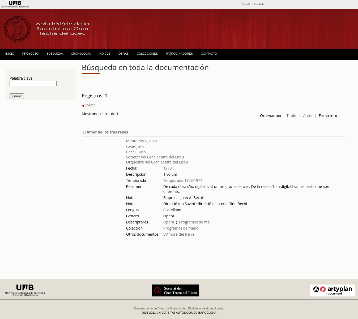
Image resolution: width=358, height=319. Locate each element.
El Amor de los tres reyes (105, 132)
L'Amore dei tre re (178, 234)
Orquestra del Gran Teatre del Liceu (157, 162)
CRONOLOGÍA (81, 53)
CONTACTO (209, 53)
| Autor (305, 115)
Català (246, 4)
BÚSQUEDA (54, 53)
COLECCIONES (147, 53)
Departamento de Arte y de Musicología (160, 308)
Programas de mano (181, 228)
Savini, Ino (135, 146)
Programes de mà (194, 222)
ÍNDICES (104, 53)
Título (291, 115)
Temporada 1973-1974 (183, 180)
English (259, 4)
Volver (88, 104)
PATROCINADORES (179, 53)
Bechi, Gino (136, 151)
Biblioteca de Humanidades (206, 308)
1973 (167, 168)
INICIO (9, 53)
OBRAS (123, 53)
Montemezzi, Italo (141, 140)
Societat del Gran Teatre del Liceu (155, 157)
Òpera (168, 222)
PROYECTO (30, 53)
